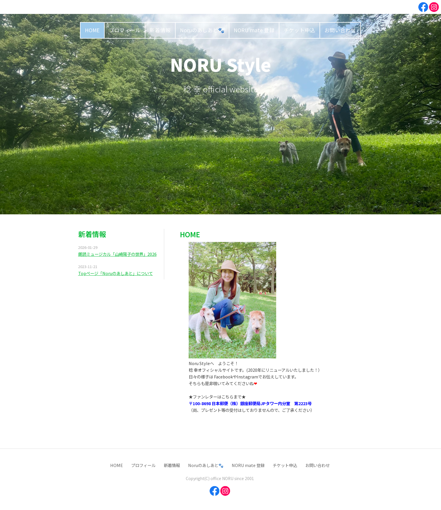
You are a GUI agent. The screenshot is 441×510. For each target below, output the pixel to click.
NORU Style (220, 64)
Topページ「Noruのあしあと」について (115, 273)
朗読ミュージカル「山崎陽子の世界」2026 (117, 254)
